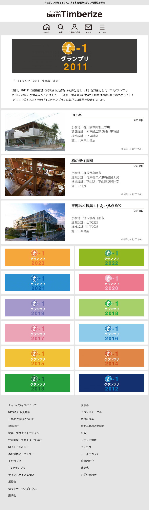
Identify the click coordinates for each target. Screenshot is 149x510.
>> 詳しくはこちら (131, 148)
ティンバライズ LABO (21, 474)
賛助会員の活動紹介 (92, 426)
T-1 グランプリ (17, 467)
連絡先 (85, 467)
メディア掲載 (88, 440)
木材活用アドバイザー (21, 453)
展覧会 (12, 481)
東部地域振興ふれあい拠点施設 (96, 206)
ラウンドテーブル (91, 412)
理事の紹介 (87, 460)
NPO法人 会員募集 (19, 412)
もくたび (86, 446)
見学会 (85, 405)
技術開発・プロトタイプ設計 (25, 440)
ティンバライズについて (22, 405)
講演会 (12, 495)
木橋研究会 (87, 419)
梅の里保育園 (82, 161)
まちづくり (14, 460)
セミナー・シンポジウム (22, 488)
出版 (83, 433)
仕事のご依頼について (21, 419)
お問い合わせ (88, 474)
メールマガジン (90, 453)
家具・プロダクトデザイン (23, 433)
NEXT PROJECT (18, 446)
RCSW (77, 115)
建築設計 (13, 426)
